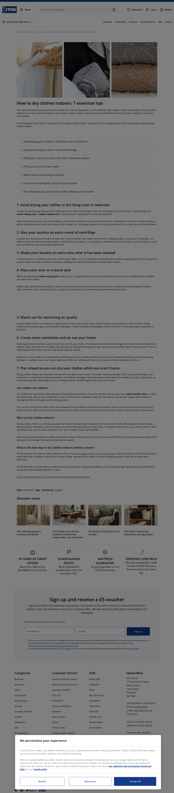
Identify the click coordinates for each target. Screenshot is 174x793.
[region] (88, 762)
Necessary (90, 781)
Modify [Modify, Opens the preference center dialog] (42, 781)
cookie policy (40, 769)
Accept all (135, 781)
